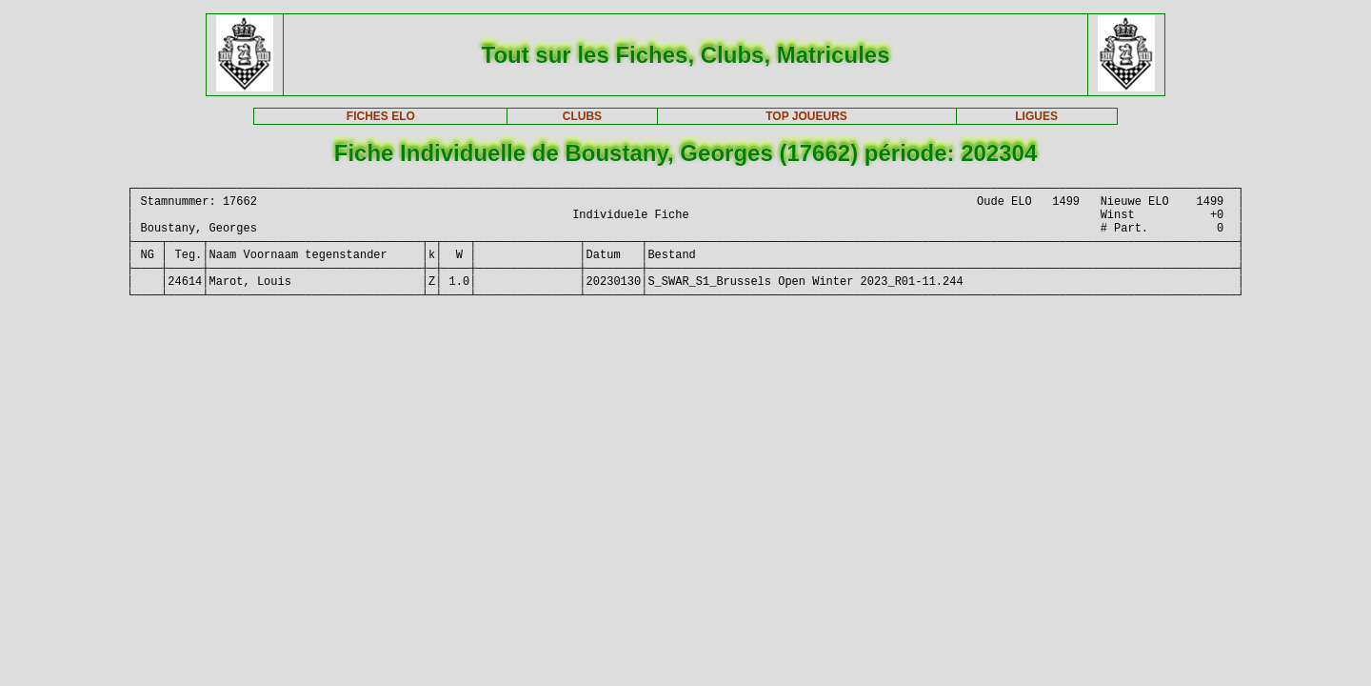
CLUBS (582, 116)
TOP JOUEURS (806, 116)
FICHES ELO (381, 116)
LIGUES (1036, 116)
